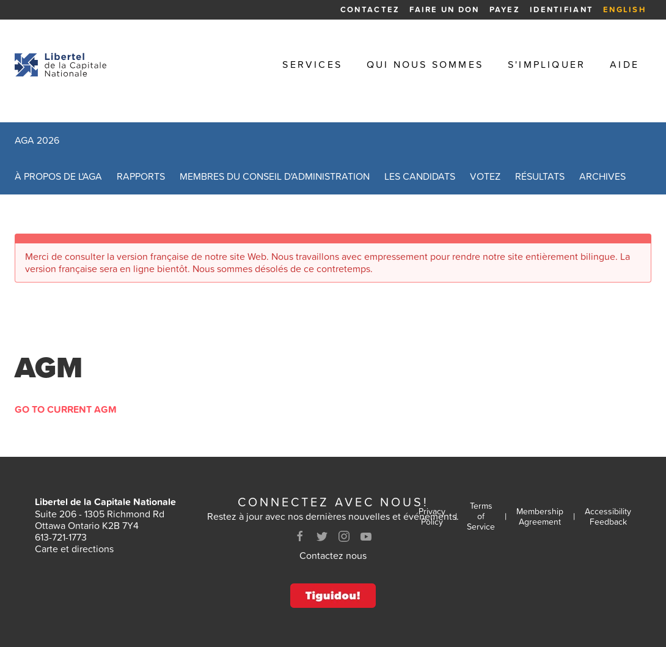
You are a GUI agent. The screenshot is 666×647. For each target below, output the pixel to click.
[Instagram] (344, 536)
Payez (504, 9)
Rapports (141, 176)
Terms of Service (481, 516)
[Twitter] (322, 536)
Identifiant (561, 9)
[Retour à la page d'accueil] (60, 64)
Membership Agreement (539, 516)
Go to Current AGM (66, 409)
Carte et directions (74, 548)
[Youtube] (366, 536)
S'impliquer (546, 64)
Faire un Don (444, 9)
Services (312, 64)
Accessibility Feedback (608, 516)
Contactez (370, 9)
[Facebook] (300, 536)
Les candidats (419, 176)
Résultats (540, 176)
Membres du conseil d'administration (275, 176)
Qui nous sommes (425, 64)
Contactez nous (333, 555)
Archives (602, 176)
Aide (624, 64)
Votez (485, 176)
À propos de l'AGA (58, 176)
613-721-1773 (61, 537)
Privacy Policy (432, 516)
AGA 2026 (37, 140)
